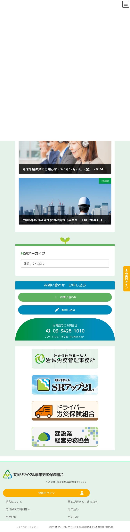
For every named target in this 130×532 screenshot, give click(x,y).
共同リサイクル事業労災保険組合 (77, 526)
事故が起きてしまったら (83, 501)
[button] (65, 297)
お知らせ (73, 517)
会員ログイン (126, 279)
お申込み (73, 509)
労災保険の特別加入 (18, 509)
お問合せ (11, 517)
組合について (14, 501)
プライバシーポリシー (27, 526)
